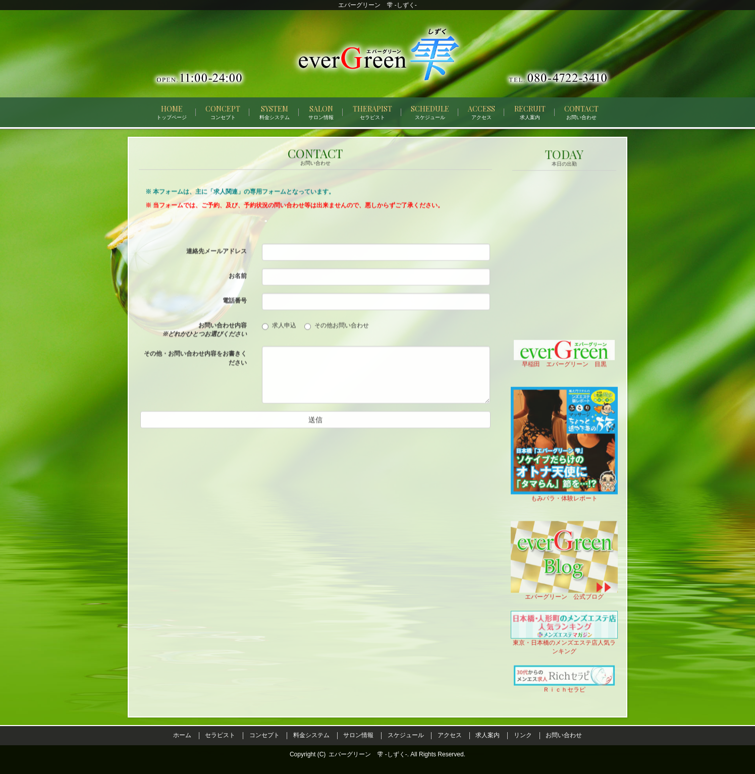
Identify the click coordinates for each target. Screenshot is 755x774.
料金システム (311, 735)
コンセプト (264, 735)
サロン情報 (358, 735)
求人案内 (487, 735)
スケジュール (406, 735)
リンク (523, 735)
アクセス (450, 735)
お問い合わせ (564, 735)
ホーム (182, 735)
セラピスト (220, 735)
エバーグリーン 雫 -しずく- (368, 754)
